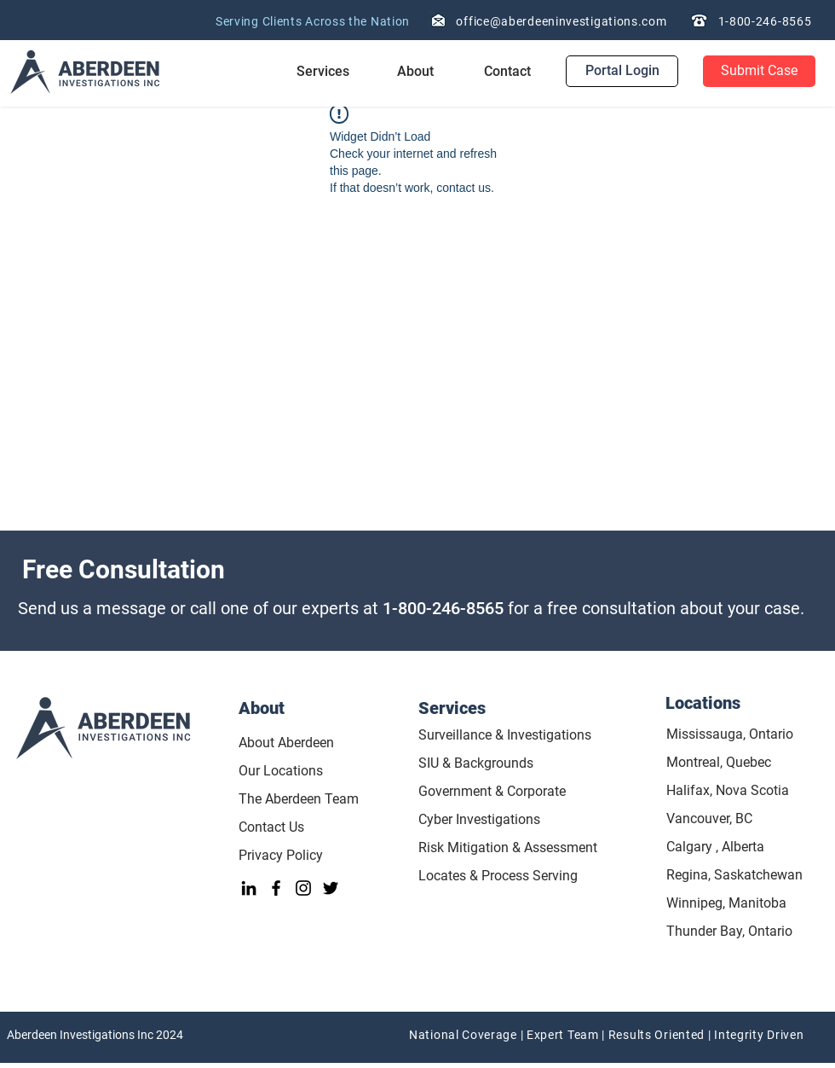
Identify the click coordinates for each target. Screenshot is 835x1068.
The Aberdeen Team (299, 799)
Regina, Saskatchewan (734, 875)
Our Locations (281, 771)
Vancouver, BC (709, 818)
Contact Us (273, 827)
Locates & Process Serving (498, 876)
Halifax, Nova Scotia (727, 790)
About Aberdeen (286, 742)
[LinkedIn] (249, 888)
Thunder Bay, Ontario (729, 931)
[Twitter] (330, 888)
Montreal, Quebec (718, 762)
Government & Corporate (492, 791)
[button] (322, 71)
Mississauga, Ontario (729, 734)
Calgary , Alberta (715, 847)
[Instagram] (303, 888)
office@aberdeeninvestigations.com (561, 21)
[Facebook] (276, 888)
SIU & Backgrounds (475, 763)
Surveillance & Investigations (504, 735)
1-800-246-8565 (443, 608)
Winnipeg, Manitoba (726, 903)
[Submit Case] (759, 71)
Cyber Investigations (479, 819)
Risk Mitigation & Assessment (507, 847)
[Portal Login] (622, 71)
